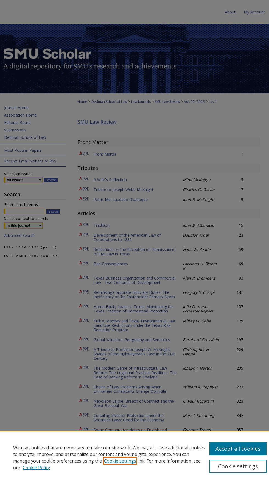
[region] (134, 457)
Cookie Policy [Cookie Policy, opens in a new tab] (36, 467)
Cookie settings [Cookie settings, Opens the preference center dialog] (238, 466)
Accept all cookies (237, 448)
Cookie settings (120, 461)
